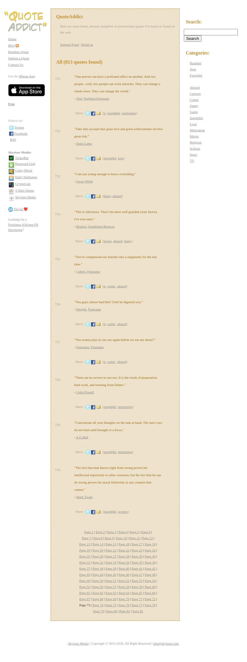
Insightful (196, 118)
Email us (87, 44)
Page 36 (150, 562)
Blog (11, 45)
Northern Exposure (96, 98)
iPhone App (27, 76)
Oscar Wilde (84, 181)
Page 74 (98, 605)
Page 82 (138, 611)
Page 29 (137, 556)
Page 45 (111, 574)
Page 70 (123, 599)
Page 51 (111, 580)
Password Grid (25, 163)
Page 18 (150, 544)
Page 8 (98, 538)
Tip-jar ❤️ (21, 209)
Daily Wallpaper (26, 177)
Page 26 (98, 556)
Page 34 (123, 562)
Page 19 (84, 550)
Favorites (196, 75)
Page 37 (84, 568)
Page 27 (111, 556)
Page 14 (98, 544)
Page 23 (137, 550)
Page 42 (150, 568)
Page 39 (111, 568)
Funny (194, 106)
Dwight (81, 309)
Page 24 (150, 550)
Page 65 (137, 593)
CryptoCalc (23, 184)
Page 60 (150, 587)
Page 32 (98, 562)
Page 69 (111, 599)
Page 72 (150, 599)
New (193, 69)
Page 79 (98, 611)
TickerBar (22, 158)
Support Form (69, 44)
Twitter (19, 127)
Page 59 (137, 587)
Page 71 (137, 599)
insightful (113, 113)
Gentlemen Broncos (101, 226)
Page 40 (123, 568)
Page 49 (84, 580)
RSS (13, 139)
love (120, 158)
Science (195, 148)
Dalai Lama (84, 143)
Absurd (195, 87)
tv (105, 113)
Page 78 (150, 605)
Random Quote (18, 52)
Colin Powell (85, 392)
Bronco (81, 226)
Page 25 (84, 556)
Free (11, 104)
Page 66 (150, 593)
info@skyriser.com (166, 643)
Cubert (80, 271)
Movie (194, 136)
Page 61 (84, 593)
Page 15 (111, 544)
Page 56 (98, 587)
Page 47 (137, 574)
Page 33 (111, 562)
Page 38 (98, 568)
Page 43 (84, 574)
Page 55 (84, 587)
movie (107, 241)
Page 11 (134, 538)
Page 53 (137, 580)
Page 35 (137, 562)
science (123, 511)
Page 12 (147, 538)
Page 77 (137, 605)
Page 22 (123, 550)
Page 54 (150, 580)
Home (12, 39)
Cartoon (195, 93)
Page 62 (98, 593)
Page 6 (146, 532)
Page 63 (111, 593)
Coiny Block (23, 170)
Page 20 (98, 550)
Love (193, 124)
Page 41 (137, 568)
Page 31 (84, 562)
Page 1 (88, 532)
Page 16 (123, 544)
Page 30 (150, 556)
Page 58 (123, 587)
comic (111, 286)
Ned (79, 98)
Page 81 (124, 611)
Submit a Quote (18, 58)
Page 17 (137, 544)
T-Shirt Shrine (24, 190)
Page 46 (123, 574)
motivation (129, 113)
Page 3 (111, 532)
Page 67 (84, 599)
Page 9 (109, 538)
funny (107, 196)
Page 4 (123, 532)
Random (195, 63)
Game (194, 112)
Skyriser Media (25, 197)
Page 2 (100, 532)
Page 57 (111, 587)
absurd (117, 196)
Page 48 (150, 574)
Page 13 (84, 544)
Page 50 (98, 580)
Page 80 (111, 611)
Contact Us (15, 64)
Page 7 (86, 538)
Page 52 (123, 580)
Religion (196, 142)
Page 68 (98, 599)
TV (192, 160)
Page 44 (98, 574)
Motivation (197, 130)
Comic (194, 99)
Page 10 (121, 538)
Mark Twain (84, 497)
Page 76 (123, 605)
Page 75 (111, 605)
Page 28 (123, 556)
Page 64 (123, 593)
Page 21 (111, 550)
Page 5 (134, 532)
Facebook (20, 133)
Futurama (93, 271)
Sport (193, 154)
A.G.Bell (82, 437)
